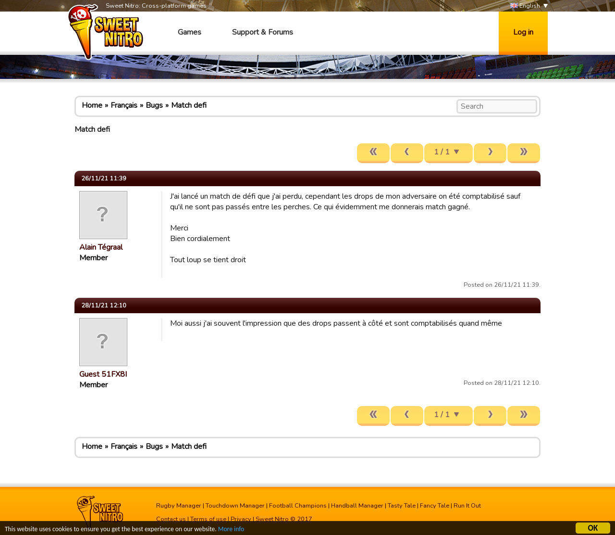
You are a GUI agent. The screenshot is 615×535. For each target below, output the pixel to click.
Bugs (154, 105)
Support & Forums (262, 32)
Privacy (241, 519)
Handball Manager (357, 505)
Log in (523, 32)
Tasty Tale (402, 505)
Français (124, 105)
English (525, 6)
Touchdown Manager (235, 505)
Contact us (171, 519)
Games (189, 32)
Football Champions (298, 505)
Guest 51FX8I (103, 374)
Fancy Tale (434, 505)
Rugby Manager (178, 505)
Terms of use (208, 519)
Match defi (189, 105)
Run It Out (467, 505)
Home (92, 105)
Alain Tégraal (101, 247)
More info (231, 530)
